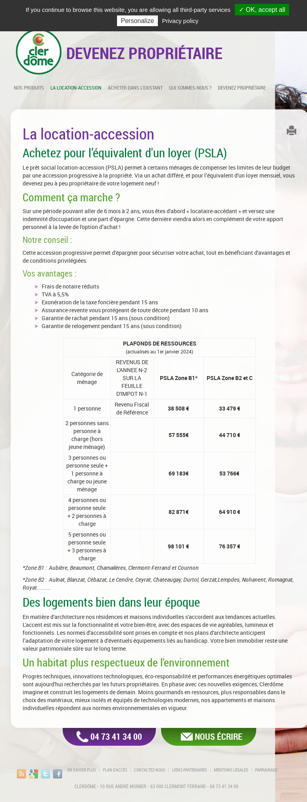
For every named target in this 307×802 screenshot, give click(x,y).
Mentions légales (231, 770)
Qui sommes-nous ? (190, 87)
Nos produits (29, 87)
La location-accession (76, 87)
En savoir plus (81, 770)
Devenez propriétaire (242, 87)
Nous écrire (218, 736)
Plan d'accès (115, 770)
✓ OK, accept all (262, 9)
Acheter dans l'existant (135, 87)
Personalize (137, 20)
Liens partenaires (189, 770)
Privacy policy (180, 20)
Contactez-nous (149, 770)
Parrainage (266, 770)
